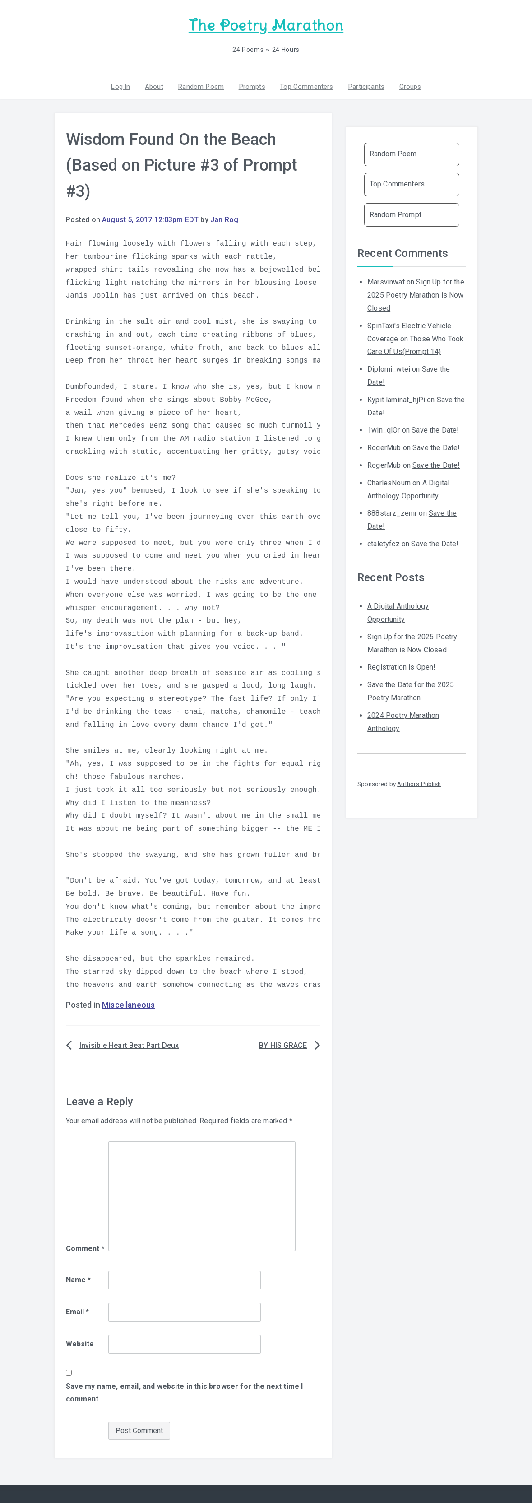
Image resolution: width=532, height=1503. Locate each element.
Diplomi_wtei (388, 368)
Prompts (251, 85)
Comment (85, 1247)
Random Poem (202, 85)
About (157, 85)
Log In (124, 85)
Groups (406, 85)
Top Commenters (304, 85)
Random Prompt (395, 213)
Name (78, 1279)
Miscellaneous (128, 1004)
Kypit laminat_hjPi (396, 398)
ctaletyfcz (383, 542)
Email (77, 1311)
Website (80, 1343)
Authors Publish (419, 782)
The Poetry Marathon (266, 25)
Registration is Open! (401, 666)
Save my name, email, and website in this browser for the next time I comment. (184, 1391)
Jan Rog (224, 218)
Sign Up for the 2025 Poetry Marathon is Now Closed (415, 294)
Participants (363, 85)
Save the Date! (435, 429)
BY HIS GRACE (283, 1044)
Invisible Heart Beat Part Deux (129, 1044)
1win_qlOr (383, 429)
